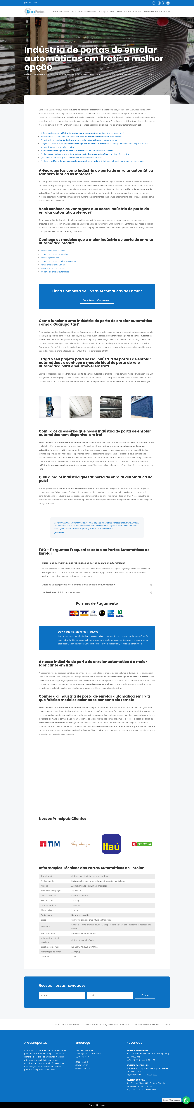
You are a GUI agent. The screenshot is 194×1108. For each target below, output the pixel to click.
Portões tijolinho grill (50, 257)
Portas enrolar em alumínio (53, 264)
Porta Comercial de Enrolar (84, 11)
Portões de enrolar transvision (54, 254)
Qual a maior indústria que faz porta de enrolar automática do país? (71, 157)
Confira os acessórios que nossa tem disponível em (85, 154)
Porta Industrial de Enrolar (129, 11)
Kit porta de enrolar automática (55, 271)
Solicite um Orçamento (97, 300)
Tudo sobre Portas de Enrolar (146, 1025)
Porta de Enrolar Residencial (157, 11)
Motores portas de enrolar (52, 268)
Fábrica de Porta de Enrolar (67, 1025)
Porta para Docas (106, 11)
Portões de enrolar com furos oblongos (58, 261)
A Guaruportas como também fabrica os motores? (82, 133)
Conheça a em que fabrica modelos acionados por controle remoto (92, 161)
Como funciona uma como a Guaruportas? (79, 140)
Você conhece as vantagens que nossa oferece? (81, 136)
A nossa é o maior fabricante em (77, 150)
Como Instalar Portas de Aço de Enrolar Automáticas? (106, 1025)
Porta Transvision (61, 11)
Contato (166, 1025)
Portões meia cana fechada (53, 250)
